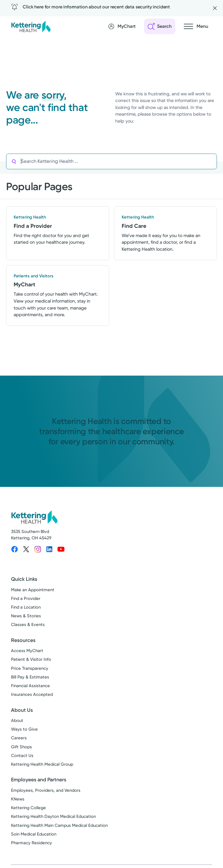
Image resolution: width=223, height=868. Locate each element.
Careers (19, 738)
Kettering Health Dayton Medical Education (53, 816)
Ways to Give (24, 729)
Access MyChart (27, 650)
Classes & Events (28, 624)
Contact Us (22, 755)
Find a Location (26, 607)
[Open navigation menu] (196, 26)
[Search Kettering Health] (119, 161)
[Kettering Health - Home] (31, 26)
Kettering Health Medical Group (42, 764)
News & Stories (26, 616)
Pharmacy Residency (31, 842)
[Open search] (159, 26)
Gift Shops (21, 746)
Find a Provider (25, 598)
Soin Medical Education (33, 834)
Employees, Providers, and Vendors (45, 790)
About (17, 720)
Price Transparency (29, 668)
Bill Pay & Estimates (30, 677)
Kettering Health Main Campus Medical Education (59, 825)
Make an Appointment (32, 589)
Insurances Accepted (32, 694)
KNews (17, 799)
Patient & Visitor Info (31, 659)
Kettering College (28, 807)
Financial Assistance (30, 685)
